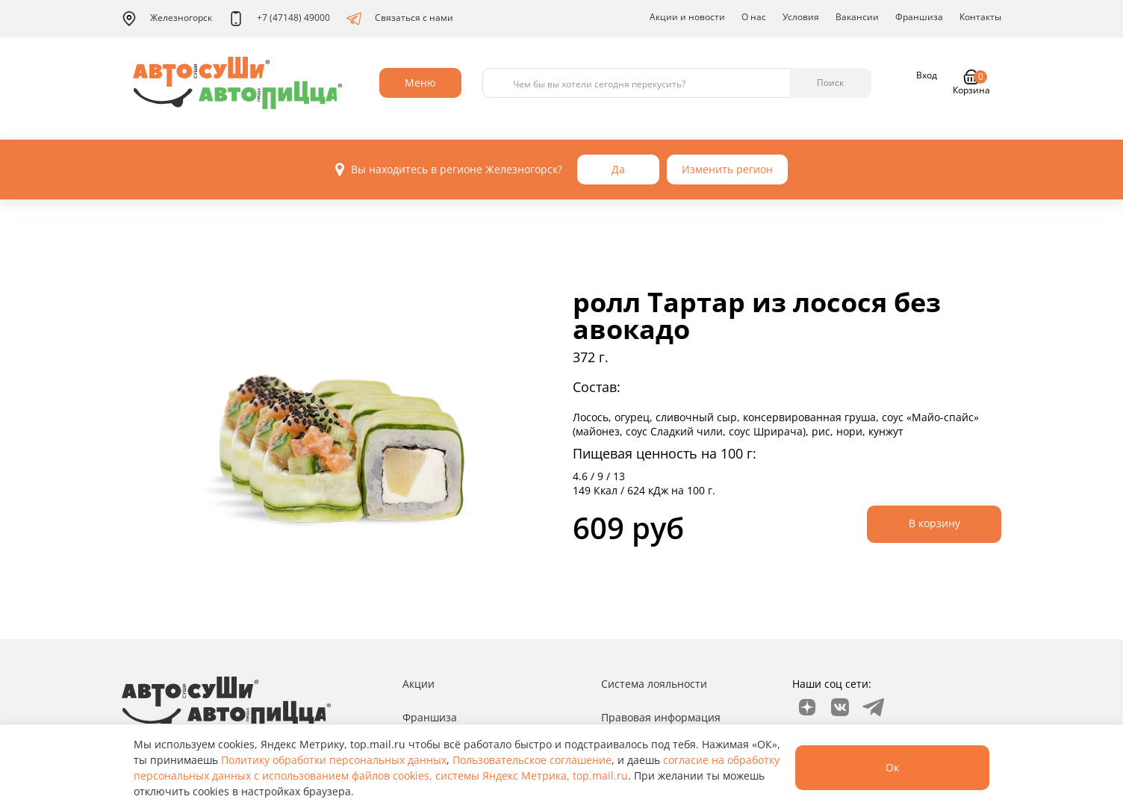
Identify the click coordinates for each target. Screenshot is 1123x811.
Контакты (980, 16)
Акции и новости (687, 16)
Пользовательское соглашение (532, 760)
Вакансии (857, 16)
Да (618, 169)
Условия (801, 16)
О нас (753, 16)
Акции (418, 684)
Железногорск (167, 18)
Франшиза (919, 16)
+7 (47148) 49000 (279, 18)
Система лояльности (654, 684)
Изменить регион (727, 169)
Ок (892, 767)
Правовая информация (661, 717)
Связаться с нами (399, 18)
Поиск (830, 82)
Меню (420, 82)
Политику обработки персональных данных (334, 760)
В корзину (934, 523)
